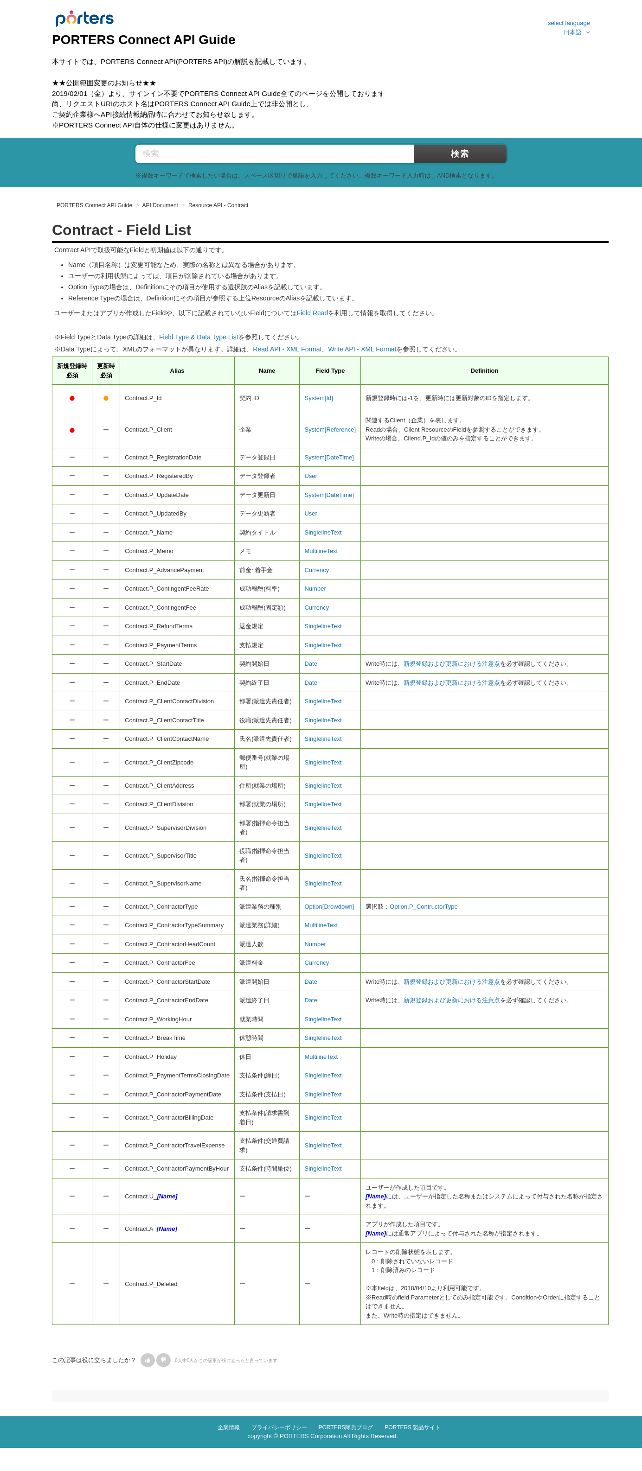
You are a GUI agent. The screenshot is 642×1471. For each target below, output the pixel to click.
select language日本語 (569, 27)
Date (310, 663)
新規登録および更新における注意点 (452, 663)
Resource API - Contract (218, 205)
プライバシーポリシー (279, 1427)
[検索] (297, 154)
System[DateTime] (328, 457)
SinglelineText (322, 532)
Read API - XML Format (287, 349)
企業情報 (229, 1427)
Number (315, 588)
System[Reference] (330, 429)
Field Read (312, 313)
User (310, 475)
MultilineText (321, 551)
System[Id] (318, 398)
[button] (148, 1360)
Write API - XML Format (362, 349)
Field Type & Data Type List (198, 337)
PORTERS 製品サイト (413, 1427)
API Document (160, 205)
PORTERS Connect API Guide (94, 205)
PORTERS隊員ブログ (346, 1427)
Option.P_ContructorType (424, 906)
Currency (316, 570)
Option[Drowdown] (329, 906)
